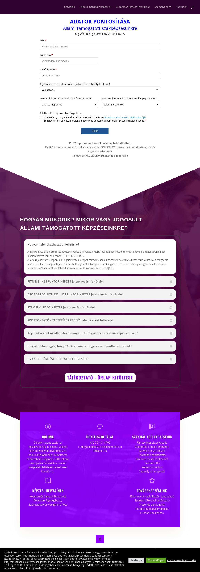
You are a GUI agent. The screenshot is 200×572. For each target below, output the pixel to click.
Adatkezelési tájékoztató (181, 560)
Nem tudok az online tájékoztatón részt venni (65, 98)
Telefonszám (48, 69)
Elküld (95, 131)
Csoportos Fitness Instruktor (133, 7)
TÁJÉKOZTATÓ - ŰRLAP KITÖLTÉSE (100, 377)
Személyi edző (163, 7)
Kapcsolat (182, 7)
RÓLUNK (48, 436)
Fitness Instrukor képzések (95, 7)
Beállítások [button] (136, 560)
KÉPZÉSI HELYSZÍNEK (48, 490)
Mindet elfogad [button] (156, 560)
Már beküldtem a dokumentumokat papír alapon (129, 98)
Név (43, 40)
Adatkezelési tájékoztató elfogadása (60, 113)
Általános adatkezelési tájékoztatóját (125, 117)
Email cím (46, 55)
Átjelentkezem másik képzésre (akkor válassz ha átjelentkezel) (75, 84)
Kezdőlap (69, 7)
